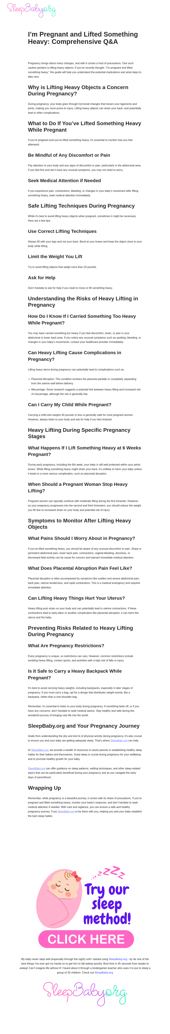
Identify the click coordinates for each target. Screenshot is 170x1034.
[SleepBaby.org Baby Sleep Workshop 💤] (31, 10)
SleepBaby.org (128, 743)
